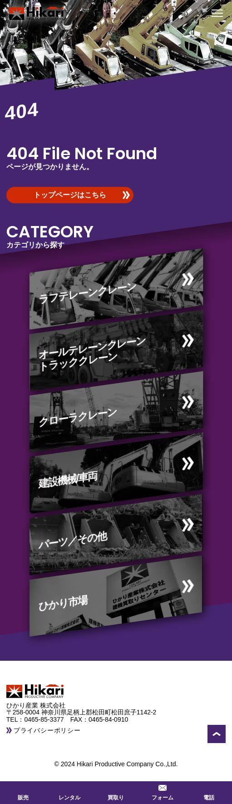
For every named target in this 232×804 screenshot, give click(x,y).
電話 (208, 792)
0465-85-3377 (47, 719)
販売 (23, 792)
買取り (116, 792)
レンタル (69, 792)
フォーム (162, 792)
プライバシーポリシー (47, 730)
